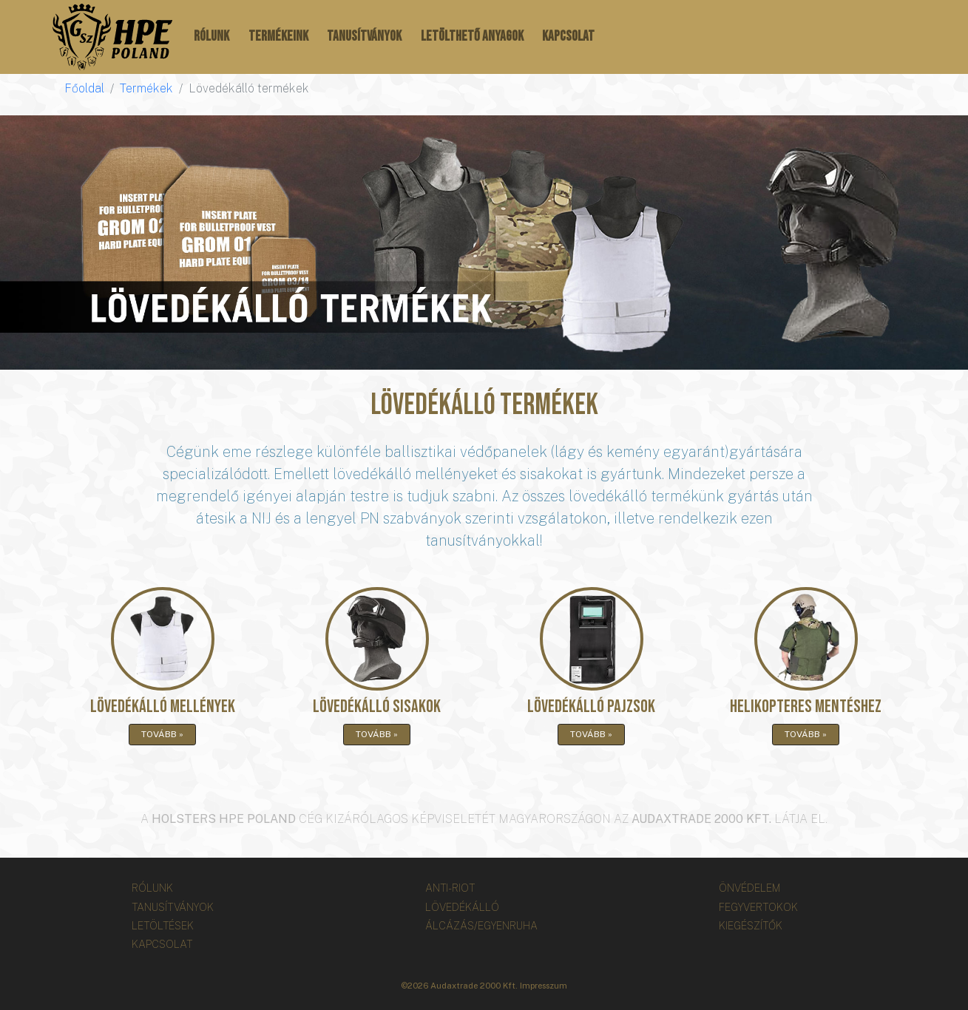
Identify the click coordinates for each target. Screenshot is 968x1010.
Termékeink (278, 36)
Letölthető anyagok (472, 36)
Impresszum (543, 985)
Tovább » (162, 734)
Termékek (146, 88)
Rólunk (211, 36)
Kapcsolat (568, 36)
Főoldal (84, 88)
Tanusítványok (364, 36)
